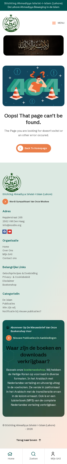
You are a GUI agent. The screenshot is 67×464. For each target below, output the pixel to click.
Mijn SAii (56, 458)
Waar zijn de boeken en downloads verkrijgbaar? (33, 355)
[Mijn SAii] (56, 454)
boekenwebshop (34, 369)
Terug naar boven (29, 440)
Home (11, 458)
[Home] (11, 454)
